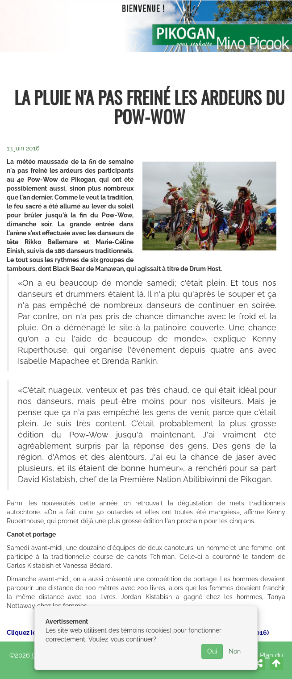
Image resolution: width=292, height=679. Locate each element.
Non (235, 651)
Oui (212, 651)
